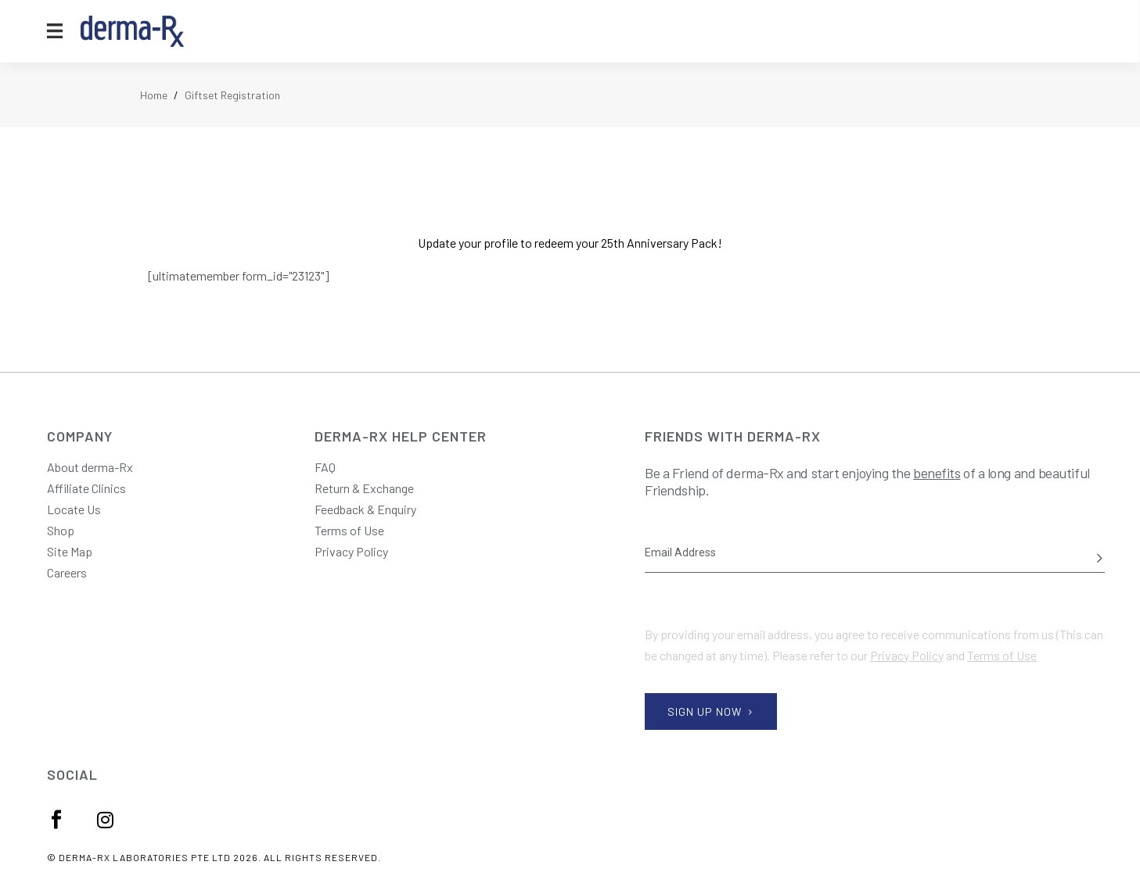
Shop (60, 530)
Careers (67, 572)
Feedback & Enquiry (365, 509)
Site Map (69, 551)
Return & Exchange (364, 488)
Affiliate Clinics (86, 488)
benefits (936, 472)
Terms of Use (349, 530)
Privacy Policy (351, 551)
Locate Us (74, 509)
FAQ (325, 466)
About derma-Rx (90, 466)
